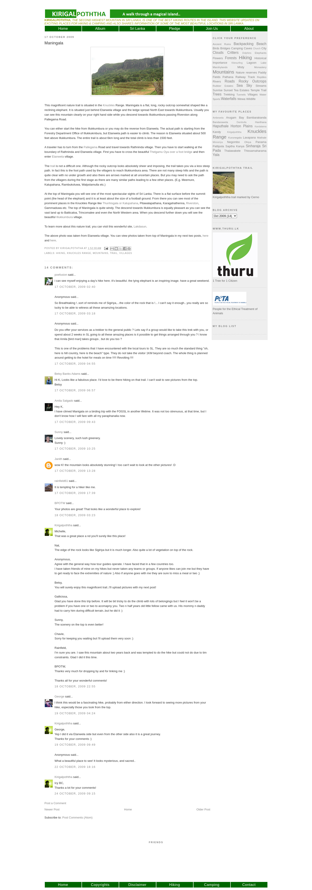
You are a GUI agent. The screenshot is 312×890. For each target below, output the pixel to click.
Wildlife (251, 99)
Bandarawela (220, 122)
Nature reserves (246, 72)
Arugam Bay (235, 117)
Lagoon (251, 62)
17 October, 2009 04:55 (75, 363)
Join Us (212, 28)
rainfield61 (61, 481)
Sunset (228, 90)
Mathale (262, 137)
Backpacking (243, 44)
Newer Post (52, 809)
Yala (216, 155)
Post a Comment (55, 803)
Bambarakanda (256, 117)
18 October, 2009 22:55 (75, 686)
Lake (263, 62)
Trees (217, 94)
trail (52, 166)
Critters (233, 52)
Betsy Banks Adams (68, 373)
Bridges (225, 48)
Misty (240, 67)
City (263, 48)
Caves (248, 48)
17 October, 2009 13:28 (75, 470)
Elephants (261, 52)
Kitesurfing (237, 63)
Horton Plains (242, 126)
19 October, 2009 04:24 (75, 713)
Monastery (260, 67)
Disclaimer (137, 885)
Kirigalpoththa (64, 525)
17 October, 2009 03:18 (75, 313)
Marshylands (220, 67)
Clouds (218, 52)
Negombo (233, 142)
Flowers (218, 58)
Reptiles (261, 77)
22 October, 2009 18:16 (75, 767)
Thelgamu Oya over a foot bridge (171, 152)
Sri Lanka (137, 28)
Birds (216, 48)
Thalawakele (232, 150)
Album (100, 28)
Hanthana (261, 122)
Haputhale (221, 126)
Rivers (217, 81)
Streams (261, 85)
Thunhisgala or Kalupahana (120, 203)
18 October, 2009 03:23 (75, 515)
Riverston (192, 203)
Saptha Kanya (235, 146)
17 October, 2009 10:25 (75, 448)
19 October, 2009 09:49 (75, 744)
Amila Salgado (64, 400)
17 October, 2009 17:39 (75, 493)
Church (257, 48)
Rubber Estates (223, 85)
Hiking (60, 253)
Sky (249, 85)
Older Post (203, 809)
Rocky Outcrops (252, 81)
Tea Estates (241, 90)
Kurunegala (235, 137)
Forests (231, 58)
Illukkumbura (64, 217)
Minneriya (218, 142)
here (206, 235)
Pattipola (218, 146)
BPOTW (60, 503)
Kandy (217, 132)
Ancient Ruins (222, 44)
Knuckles (109, 105)
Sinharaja (253, 146)
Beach (261, 44)
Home (63, 28)
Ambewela (218, 118)
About (249, 28)
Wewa (241, 99)
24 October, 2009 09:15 (75, 793)
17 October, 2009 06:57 (75, 390)
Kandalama (261, 126)
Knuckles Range (79, 253)
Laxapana (249, 137)
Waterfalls (229, 99)
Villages (125, 253)
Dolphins (246, 53)
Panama (261, 142)
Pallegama (90, 147)
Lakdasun (140, 226)
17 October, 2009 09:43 (75, 422)
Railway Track (245, 77)
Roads (230, 81)
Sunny (59, 432)
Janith (58, 459)
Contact (249, 885)
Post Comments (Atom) (77, 817)
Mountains (100, 253)
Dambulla (242, 122)
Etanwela (58, 156)
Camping (237, 48)
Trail (114, 253)
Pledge (174, 28)
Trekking (229, 94)
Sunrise (218, 90)
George (59, 696)
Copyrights (100, 885)
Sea (240, 85)
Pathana (228, 77)
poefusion (61, 274)
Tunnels (241, 94)
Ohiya (247, 142)
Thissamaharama (255, 150)
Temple (255, 90)
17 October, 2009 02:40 (75, 286)
